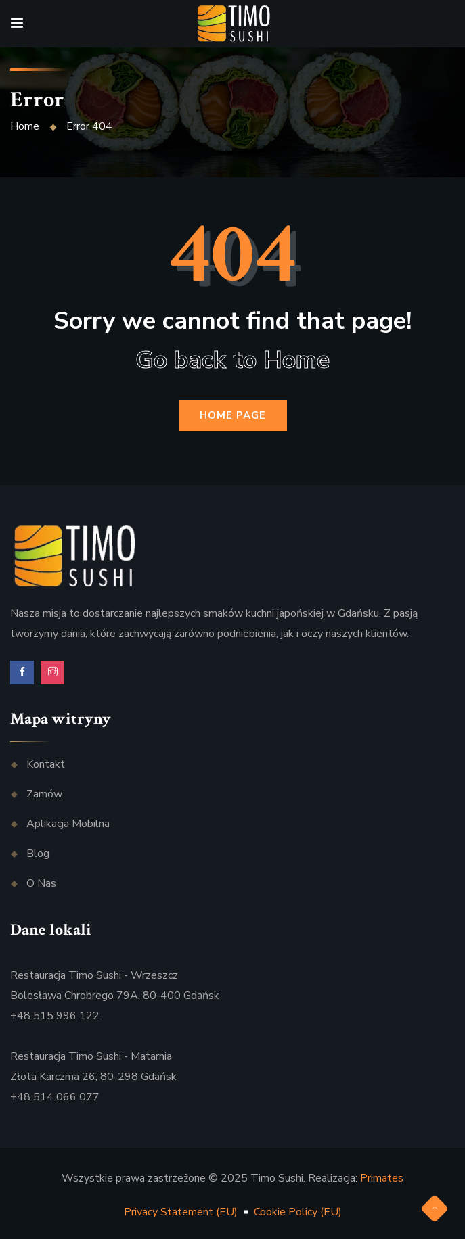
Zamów (44, 794)
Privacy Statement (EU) (181, 1212)
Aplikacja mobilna (68, 823)
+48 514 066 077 (54, 1097)
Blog (37, 853)
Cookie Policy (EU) (298, 1212)
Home (24, 126)
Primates (381, 1178)
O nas (41, 883)
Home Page (233, 415)
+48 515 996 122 (54, 1015)
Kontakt (45, 764)
